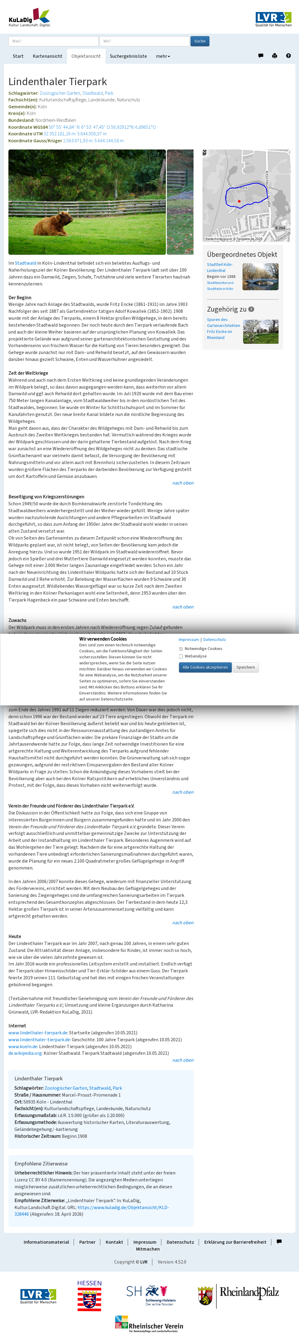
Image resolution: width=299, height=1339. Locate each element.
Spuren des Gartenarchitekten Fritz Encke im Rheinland (223, 329)
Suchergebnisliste (128, 56)
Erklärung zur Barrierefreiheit (235, 1242)
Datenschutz (180, 1242)
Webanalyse (193, 656)
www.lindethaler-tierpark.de (37, 1033)
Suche (200, 41)
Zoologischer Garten (60, 93)
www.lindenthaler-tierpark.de (39, 1039)
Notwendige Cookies (200, 649)
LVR (144, 1262)
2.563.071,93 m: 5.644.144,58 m (93, 140)
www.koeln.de (22, 1046)
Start (18, 56)
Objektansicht (86, 56)
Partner (87, 1242)
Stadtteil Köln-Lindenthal (220, 268)
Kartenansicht (48, 56)
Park (109, 93)
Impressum (145, 1242)
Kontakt (114, 1242)
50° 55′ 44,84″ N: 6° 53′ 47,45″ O (79, 127)
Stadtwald (92, 93)
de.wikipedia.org (25, 1053)
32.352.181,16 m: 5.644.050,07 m (75, 134)
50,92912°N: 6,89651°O (133, 127)
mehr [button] (163, 56)
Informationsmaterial (46, 1242)
